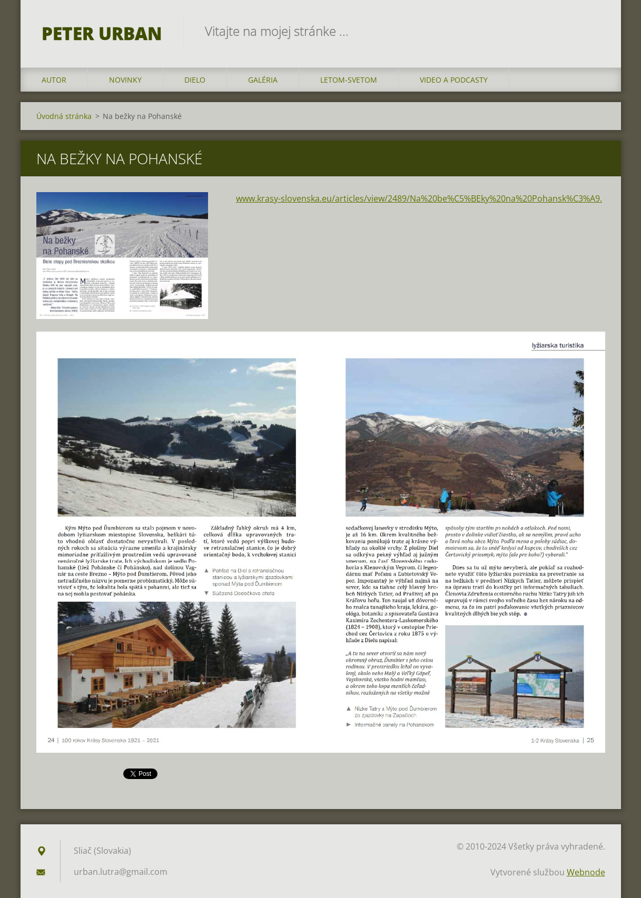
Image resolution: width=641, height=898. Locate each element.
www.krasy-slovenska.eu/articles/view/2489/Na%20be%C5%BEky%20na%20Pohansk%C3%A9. (419, 198)
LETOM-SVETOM (348, 80)
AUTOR (54, 80)
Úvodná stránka (64, 116)
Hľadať (593, 30)
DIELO (194, 80)
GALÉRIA (263, 80)
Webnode (586, 872)
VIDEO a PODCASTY (454, 80)
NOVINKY (125, 80)
